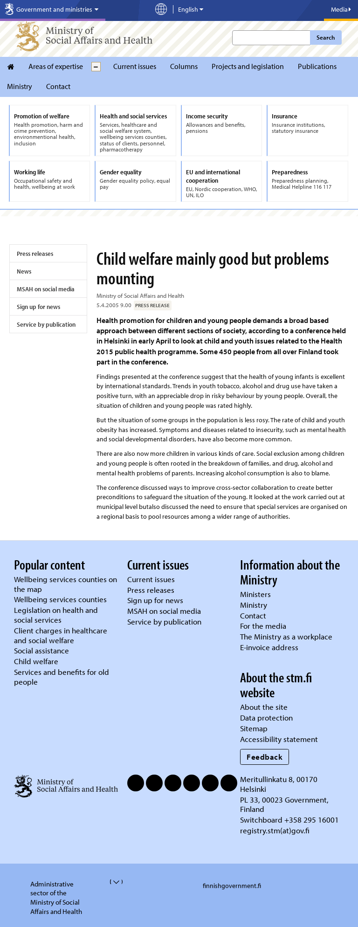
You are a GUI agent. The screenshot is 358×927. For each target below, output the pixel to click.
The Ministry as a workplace (286, 636)
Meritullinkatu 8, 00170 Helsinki (278, 784)
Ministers (255, 594)
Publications (317, 66)
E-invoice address (269, 647)
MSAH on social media (46, 289)
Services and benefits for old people (61, 677)
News (24, 271)
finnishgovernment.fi (232, 885)
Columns (184, 66)
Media (341, 9)
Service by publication (46, 324)
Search (326, 37)
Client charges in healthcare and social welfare (60, 635)
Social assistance (41, 650)
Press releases (35, 253)
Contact (58, 86)
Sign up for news (38, 306)
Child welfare (36, 661)
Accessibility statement (279, 739)
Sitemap (254, 728)
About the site (264, 707)
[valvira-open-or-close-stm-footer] (111, 881)
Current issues (134, 66)
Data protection (266, 717)
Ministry (19, 86)
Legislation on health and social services (56, 615)
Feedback (264, 757)
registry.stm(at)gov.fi (275, 830)
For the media (263, 626)
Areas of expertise (55, 66)
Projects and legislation (248, 66)
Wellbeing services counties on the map (65, 584)
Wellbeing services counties (60, 599)
